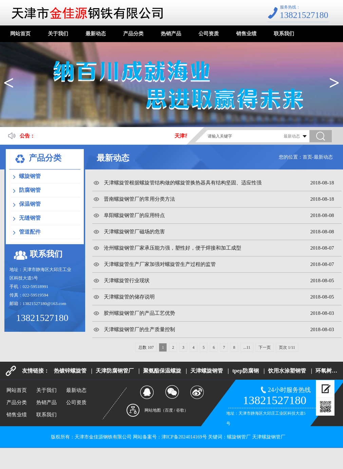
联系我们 (284, 33)
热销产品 (171, 33)
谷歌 (180, 410)
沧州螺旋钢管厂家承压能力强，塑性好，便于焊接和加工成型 (172, 248)
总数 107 (146, 347)
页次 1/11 (287, 347)
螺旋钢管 (30, 176)
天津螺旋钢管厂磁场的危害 (134, 231)
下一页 (265, 347)
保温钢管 (30, 204)
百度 (169, 410)
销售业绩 (246, 33)
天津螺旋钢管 (206, 371)
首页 (307, 157)
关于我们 (58, 33)
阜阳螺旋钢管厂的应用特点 (134, 215)
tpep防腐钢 (245, 371)
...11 (246, 347)
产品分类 (133, 33)
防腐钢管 (30, 190)
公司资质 (208, 33)
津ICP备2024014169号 (184, 436)
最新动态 (95, 33)
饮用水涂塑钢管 (287, 371)
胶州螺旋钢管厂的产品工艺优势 (139, 313)
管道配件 (30, 232)
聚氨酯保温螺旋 (162, 371)
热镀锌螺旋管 (70, 371)
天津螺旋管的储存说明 (129, 297)
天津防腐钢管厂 (115, 371)
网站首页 (20, 33)
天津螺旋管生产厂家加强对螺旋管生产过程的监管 (160, 264)
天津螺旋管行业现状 (127, 280)
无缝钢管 (30, 218)
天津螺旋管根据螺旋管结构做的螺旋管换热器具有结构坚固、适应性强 (183, 182)
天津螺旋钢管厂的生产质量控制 (139, 329)
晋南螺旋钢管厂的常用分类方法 (139, 199)
